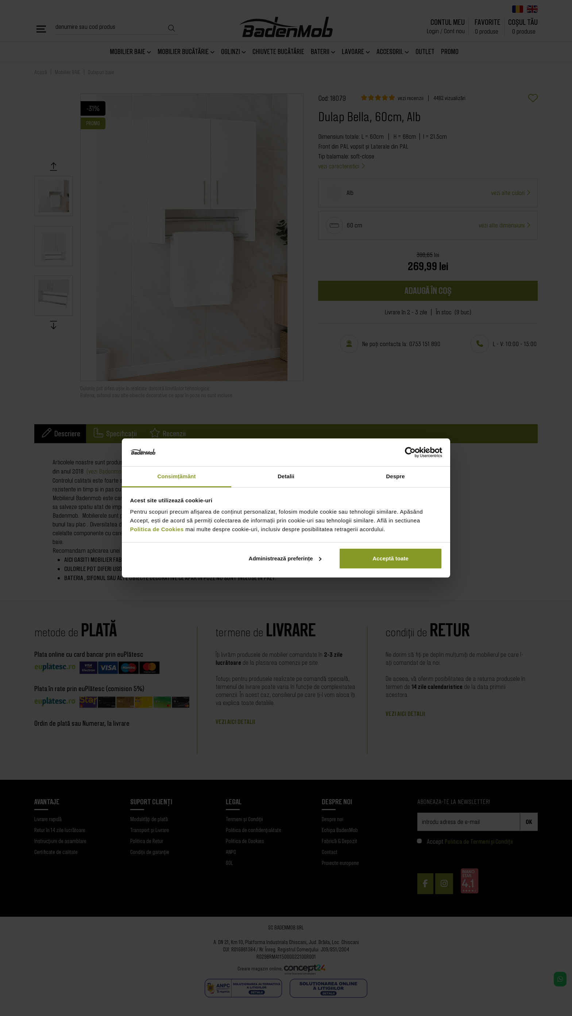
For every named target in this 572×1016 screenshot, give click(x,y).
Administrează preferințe (285, 558)
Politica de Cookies (157, 529)
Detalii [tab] (286, 476)
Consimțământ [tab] (176, 476)
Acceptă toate (390, 558)
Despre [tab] (395, 476)
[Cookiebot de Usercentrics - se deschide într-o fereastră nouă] (410, 452)
